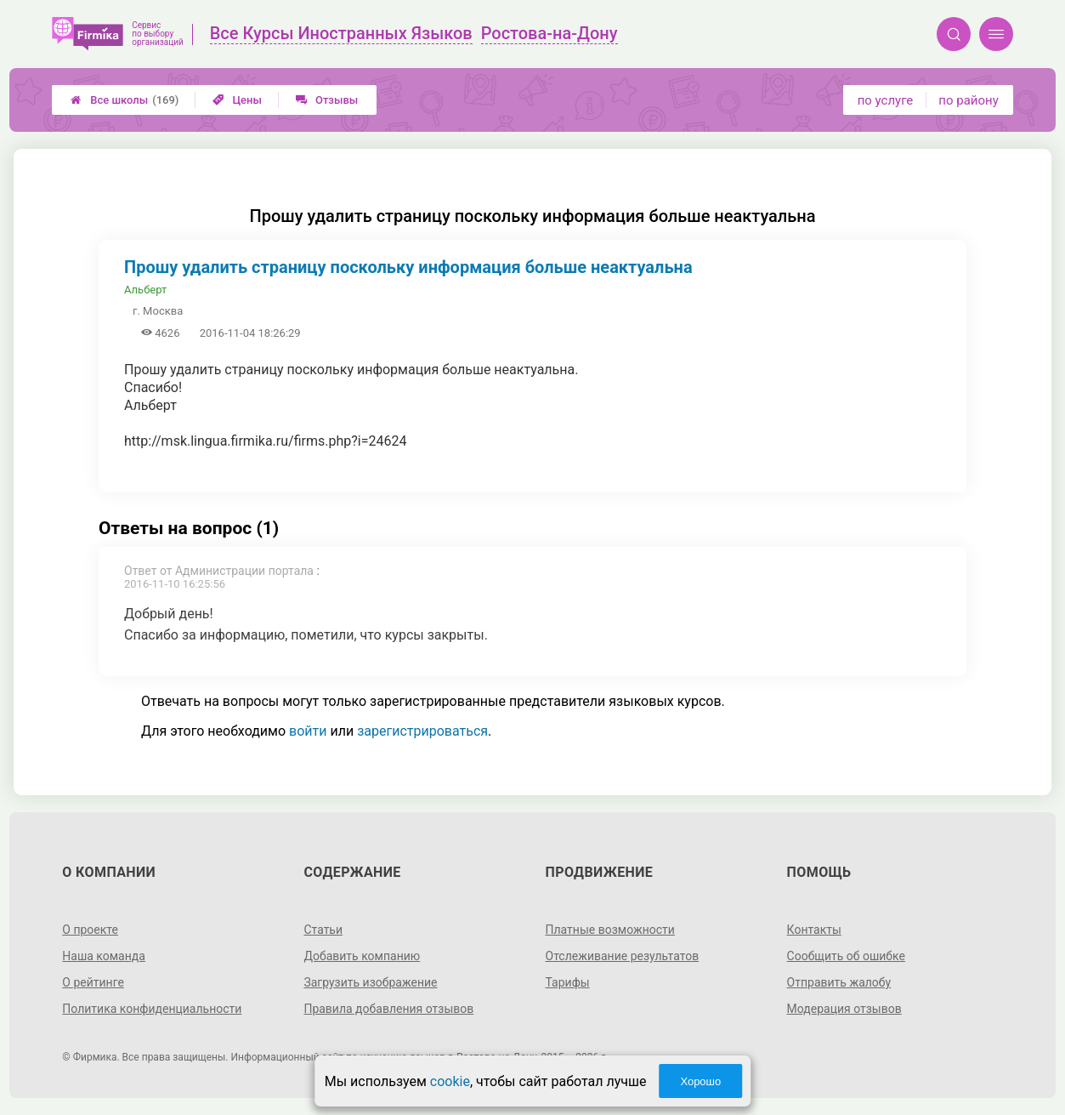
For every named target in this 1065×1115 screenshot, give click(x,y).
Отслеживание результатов (623, 956)
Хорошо (700, 1081)
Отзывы (327, 100)
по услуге (886, 100)
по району (968, 100)
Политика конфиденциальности (151, 1008)
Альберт (145, 289)
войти (307, 731)
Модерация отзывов (844, 1008)
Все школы (124, 100)
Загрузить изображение (370, 982)
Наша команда (103, 956)
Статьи (323, 929)
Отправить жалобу (839, 982)
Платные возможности (610, 929)
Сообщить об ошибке (846, 956)
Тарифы (568, 982)
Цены (237, 100)
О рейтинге (93, 982)
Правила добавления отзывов (388, 1008)
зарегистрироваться (422, 731)
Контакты (814, 929)
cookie (450, 1081)
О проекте (90, 929)
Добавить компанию (361, 956)
